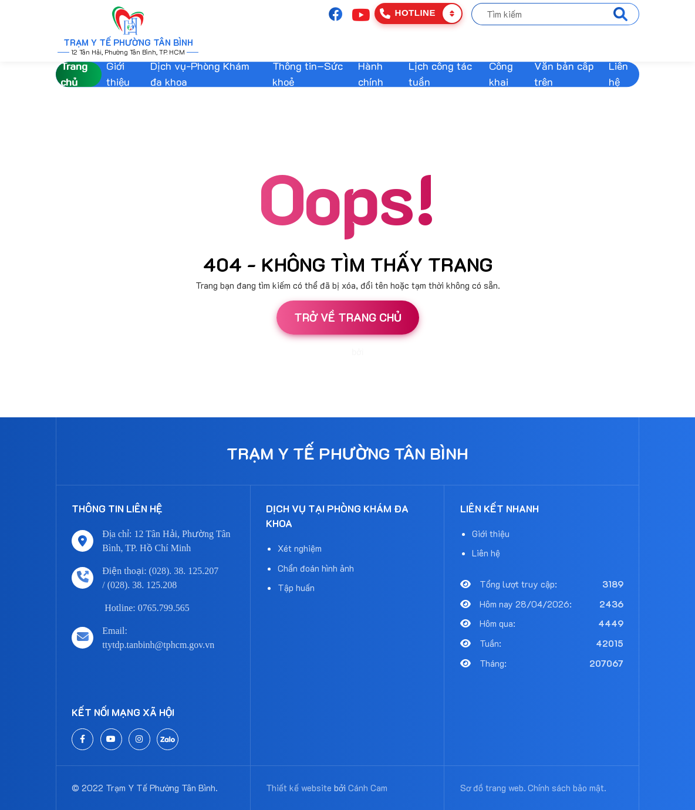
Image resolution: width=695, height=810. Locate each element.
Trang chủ (73, 74)
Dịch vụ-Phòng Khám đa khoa (199, 74)
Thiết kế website (320, 352)
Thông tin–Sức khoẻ (307, 74)
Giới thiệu (118, 74)
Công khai (501, 74)
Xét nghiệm (300, 548)
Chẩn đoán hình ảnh (316, 568)
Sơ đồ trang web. (493, 788)
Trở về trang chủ (348, 317)
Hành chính (370, 74)
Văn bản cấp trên (564, 74)
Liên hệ (618, 74)
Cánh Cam (385, 352)
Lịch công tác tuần (440, 74)
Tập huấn (296, 587)
